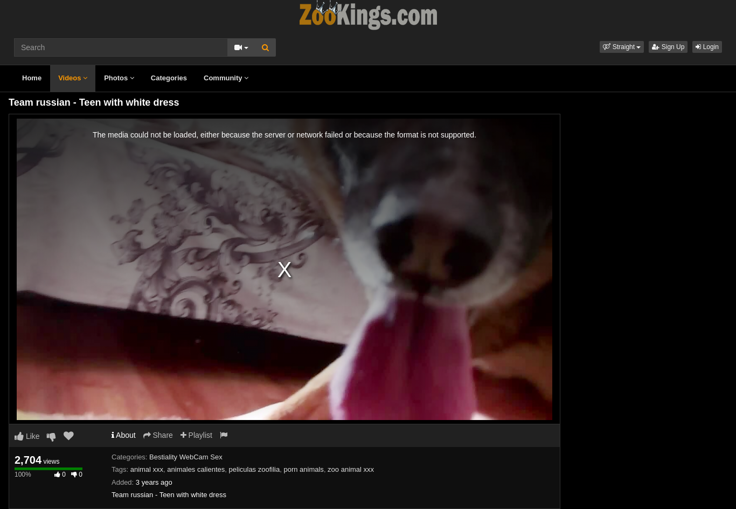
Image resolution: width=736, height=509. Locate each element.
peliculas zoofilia (254, 469)
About (124, 435)
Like (27, 436)
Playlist (196, 435)
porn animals (303, 469)
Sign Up (668, 47)
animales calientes (196, 469)
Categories (169, 78)
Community (226, 78)
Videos (72, 78)
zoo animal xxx (351, 469)
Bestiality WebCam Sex (186, 457)
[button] (622, 47)
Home (31, 78)
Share (158, 435)
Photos (119, 78)
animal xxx (146, 469)
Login (707, 47)
